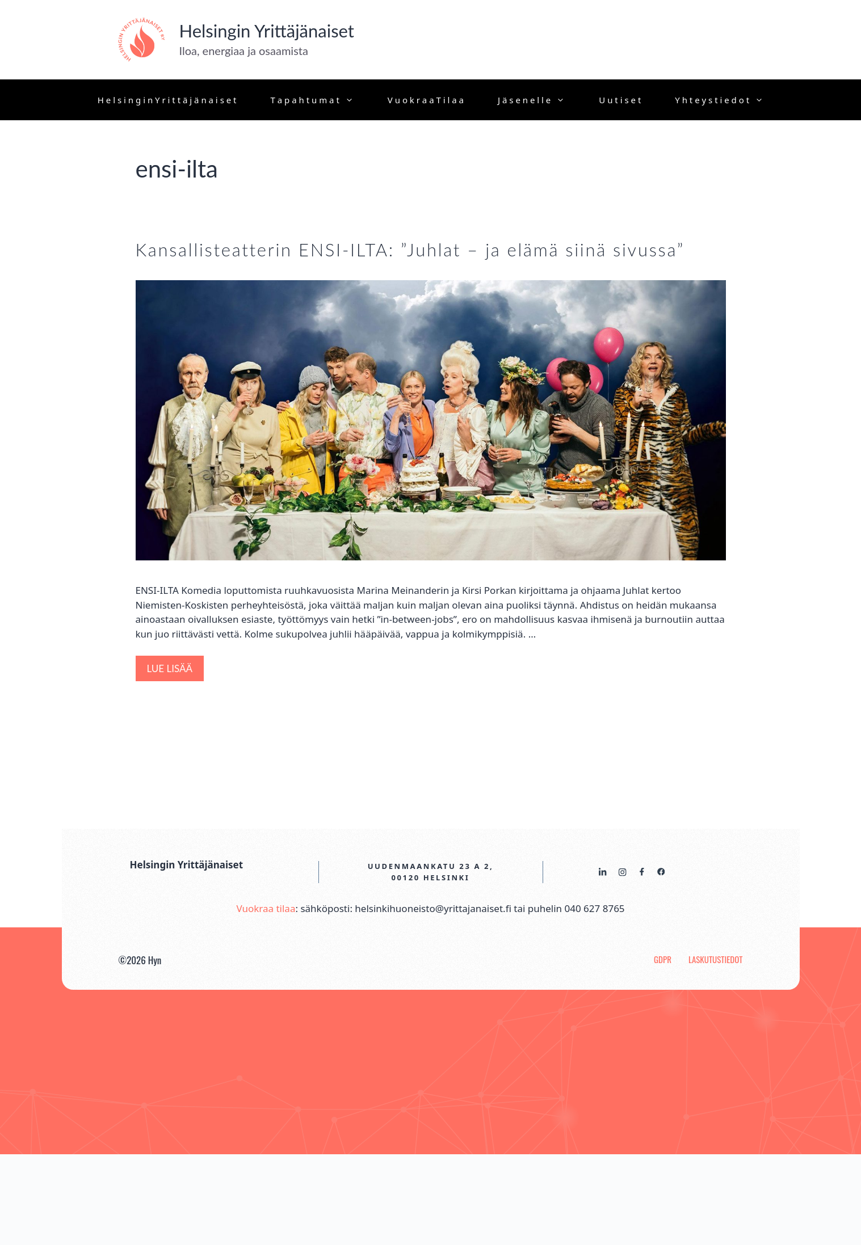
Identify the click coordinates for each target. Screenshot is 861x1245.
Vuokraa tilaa (265, 908)
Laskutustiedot (715, 959)
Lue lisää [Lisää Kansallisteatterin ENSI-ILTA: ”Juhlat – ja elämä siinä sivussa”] (169, 668)
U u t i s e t (620, 99)
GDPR (662, 959)
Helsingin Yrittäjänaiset (266, 30)
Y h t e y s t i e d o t (727, 99)
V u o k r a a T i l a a (426, 99)
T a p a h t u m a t (321, 99)
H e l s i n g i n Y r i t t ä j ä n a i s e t (167, 99)
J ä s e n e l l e (540, 99)
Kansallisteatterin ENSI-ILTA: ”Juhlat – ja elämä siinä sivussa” (410, 249)
